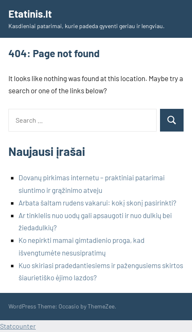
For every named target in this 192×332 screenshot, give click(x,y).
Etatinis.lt (30, 14)
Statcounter (18, 326)
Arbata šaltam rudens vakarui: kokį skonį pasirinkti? (97, 202)
